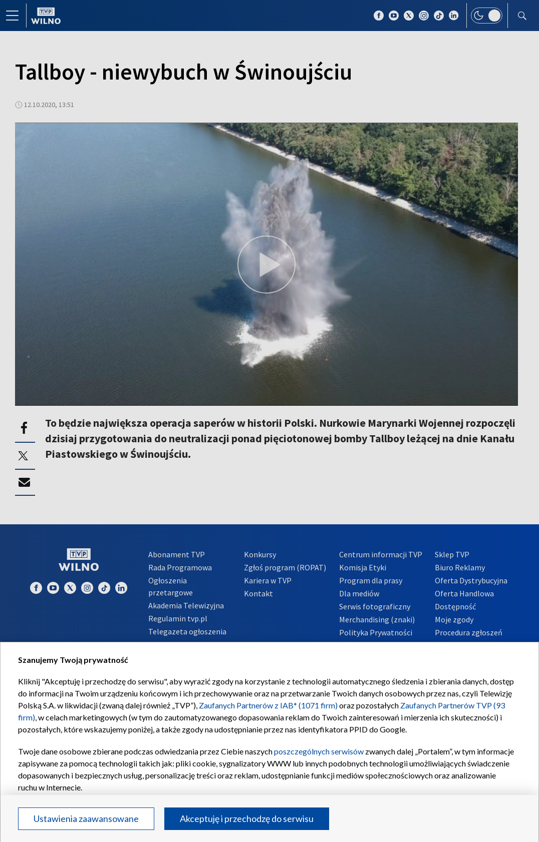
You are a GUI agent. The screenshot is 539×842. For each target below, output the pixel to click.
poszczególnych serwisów (319, 751)
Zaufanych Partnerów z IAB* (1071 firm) (268, 705)
